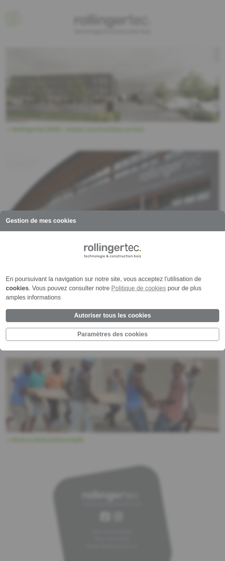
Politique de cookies (138, 288)
